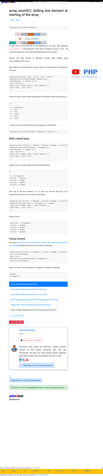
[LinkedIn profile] (20, 360)
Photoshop (59, 471)
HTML (3, 471)
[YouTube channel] (27, 360)
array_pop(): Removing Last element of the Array (29, 289)
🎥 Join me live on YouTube (30, 340)
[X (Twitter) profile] (23, 360)
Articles (74, 471)
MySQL (14, 471)
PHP (24, 471)
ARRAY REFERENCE (16, 315)
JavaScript (35, 471)
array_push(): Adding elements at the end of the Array (30, 305)
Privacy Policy (38, 475)
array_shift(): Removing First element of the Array (29, 294)
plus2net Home (23, 2)
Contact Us (97, 2)
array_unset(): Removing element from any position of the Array (34, 300)
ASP (49, 471)
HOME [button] (31, 2)
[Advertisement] (38, 416)
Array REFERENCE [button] (16, 322)
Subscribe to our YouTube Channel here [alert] (37, 365)
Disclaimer (45, 475)
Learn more (36, 468)
